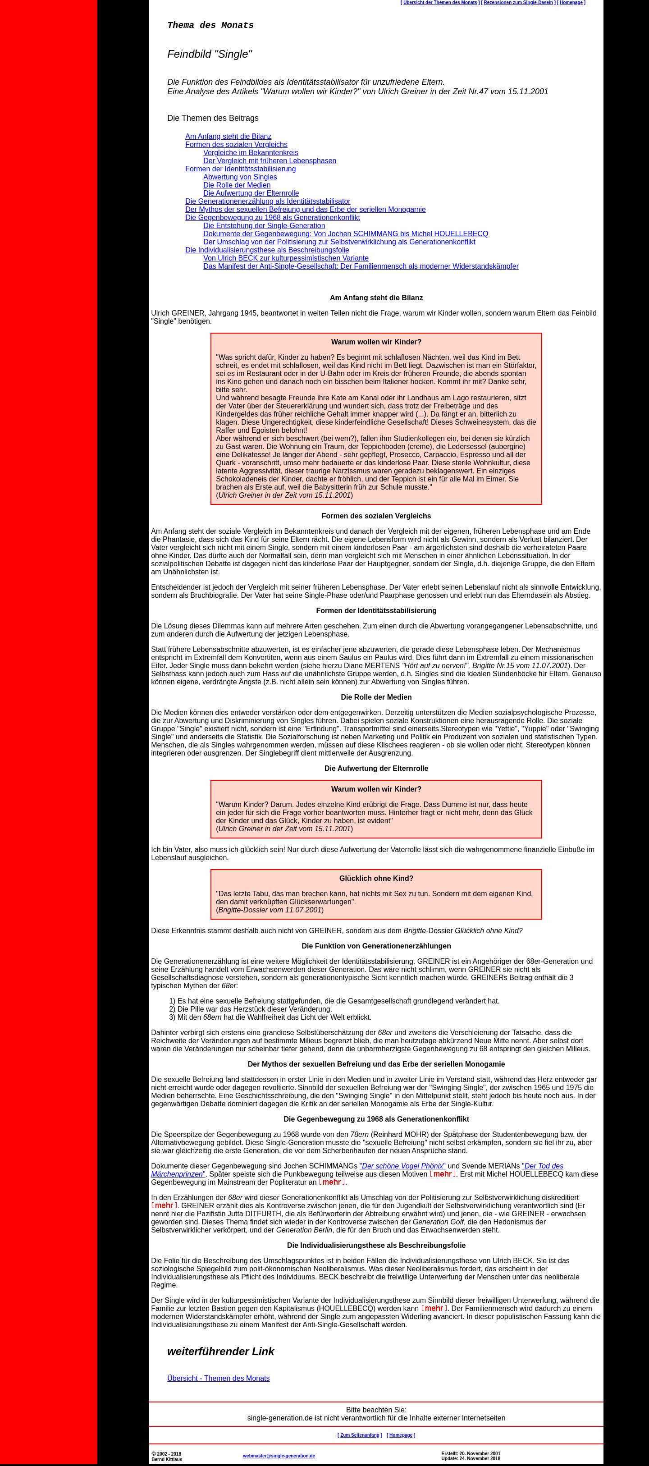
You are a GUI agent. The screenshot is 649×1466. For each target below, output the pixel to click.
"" (403, 1168)
